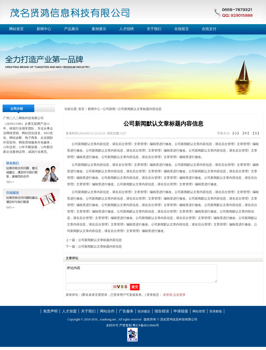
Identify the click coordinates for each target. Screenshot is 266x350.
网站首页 (16, 29)
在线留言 (181, 29)
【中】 (245, 133)
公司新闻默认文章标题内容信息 (100, 240)
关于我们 (154, 29)
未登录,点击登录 (174, 298)
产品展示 (71, 29)
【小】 (235, 133)
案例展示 (99, 29)
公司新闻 (109, 109)
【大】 (256, 133)
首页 (81, 109)
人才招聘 (126, 29)
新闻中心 (44, 29)
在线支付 (209, 29)
